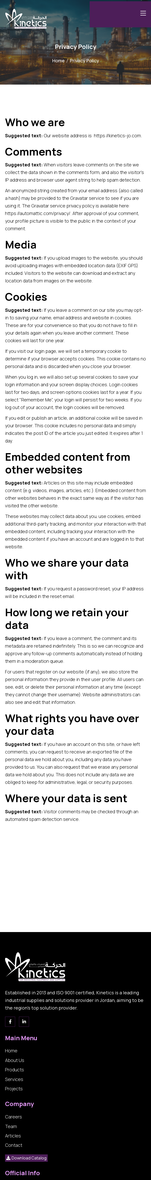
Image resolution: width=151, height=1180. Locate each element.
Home (58, 60)
